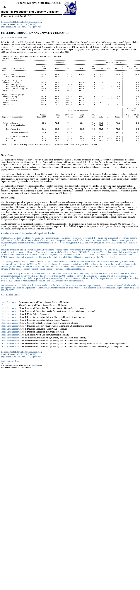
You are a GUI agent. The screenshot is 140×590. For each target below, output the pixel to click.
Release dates (7, 22)
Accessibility (5, 382)
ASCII (19, 24)
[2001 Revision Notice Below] (14, 38)
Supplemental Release (11, 27)
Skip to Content (3, 20)
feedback (35, 384)
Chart (3, 324)
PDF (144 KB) (29, 24)
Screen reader (13, 321)
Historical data (20, 22)
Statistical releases (13, 380)
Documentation (35, 22)
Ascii (3, 321)
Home (3, 380)
